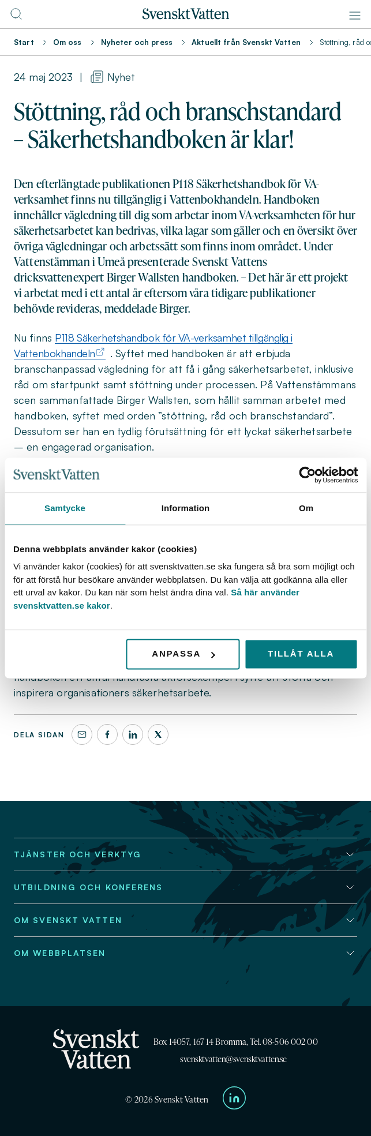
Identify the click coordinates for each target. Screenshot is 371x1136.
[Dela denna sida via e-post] (82, 734)
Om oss (67, 42)
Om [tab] (306, 508)
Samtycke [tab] (64, 508)
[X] (158, 734)
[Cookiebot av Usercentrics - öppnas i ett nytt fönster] (307, 474)
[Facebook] (107, 734)
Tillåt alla (301, 653)
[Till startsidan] (186, 16)
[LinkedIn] (132, 734)
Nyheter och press (137, 42)
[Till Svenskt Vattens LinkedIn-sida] (234, 1099)
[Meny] (355, 16)
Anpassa (183, 653)
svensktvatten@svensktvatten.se (233, 1059)
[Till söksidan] (16, 17)
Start (24, 42)
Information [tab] (186, 508)
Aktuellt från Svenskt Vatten (246, 42)
